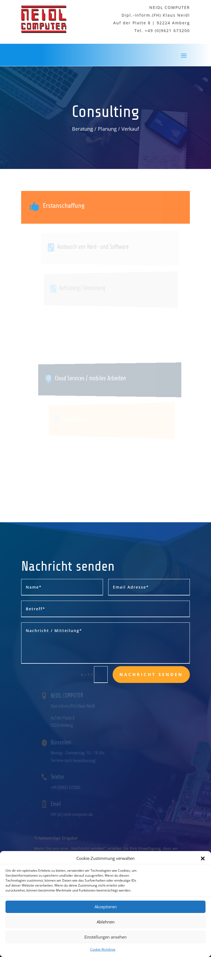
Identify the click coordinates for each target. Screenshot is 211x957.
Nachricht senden (151, 674)
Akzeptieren (106, 918)
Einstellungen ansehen (105, 948)
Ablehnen (106, 933)
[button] (203, 870)
